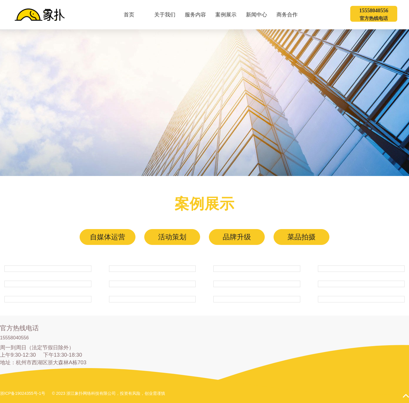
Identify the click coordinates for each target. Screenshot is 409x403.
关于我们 (168, 15)
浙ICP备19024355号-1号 (22, 393)
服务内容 (199, 15)
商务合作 (290, 15)
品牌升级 (237, 237)
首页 (129, 15)
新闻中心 (260, 15)
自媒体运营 (107, 237)
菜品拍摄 (301, 237)
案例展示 (229, 15)
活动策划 (172, 237)
